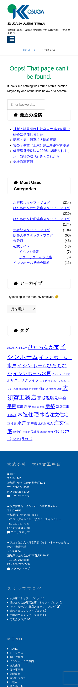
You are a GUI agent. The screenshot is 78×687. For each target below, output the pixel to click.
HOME (13, 648)
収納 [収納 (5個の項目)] (42, 388)
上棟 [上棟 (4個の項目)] (15, 388)
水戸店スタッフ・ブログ (31, 202)
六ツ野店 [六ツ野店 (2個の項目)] (33, 389)
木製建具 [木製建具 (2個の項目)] (11, 415)
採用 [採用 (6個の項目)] (20, 406)
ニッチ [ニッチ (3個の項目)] (43, 380)
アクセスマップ (20, 496)
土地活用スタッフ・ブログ (26, 615)
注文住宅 (15, 665)
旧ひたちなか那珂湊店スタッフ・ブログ (34, 602)
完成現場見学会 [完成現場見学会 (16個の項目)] (51, 398)
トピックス (16, 652)
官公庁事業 (16, 669)
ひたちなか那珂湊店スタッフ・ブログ (41, 219)
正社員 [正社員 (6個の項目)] (12, 423)
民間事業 (15, 673)
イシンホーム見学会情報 (31, 263)
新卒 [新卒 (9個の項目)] (27, 407)
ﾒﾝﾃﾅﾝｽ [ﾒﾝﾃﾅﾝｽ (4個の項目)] (16, 439)
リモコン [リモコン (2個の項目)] (52, 380)
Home (28, 50)
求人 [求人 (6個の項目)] (50, 423)
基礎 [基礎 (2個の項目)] (59, 389)
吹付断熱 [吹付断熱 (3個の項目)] (51, 388)
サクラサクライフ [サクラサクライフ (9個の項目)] (24, 380)
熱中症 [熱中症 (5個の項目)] (17, 431)
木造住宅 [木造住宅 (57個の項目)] (28, 414)
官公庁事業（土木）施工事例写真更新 (41, 145)
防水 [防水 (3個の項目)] (50, 432)
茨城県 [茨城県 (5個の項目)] (35, 431)
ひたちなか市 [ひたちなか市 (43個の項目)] (43, 347)
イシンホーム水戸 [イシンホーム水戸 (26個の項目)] (32, 373)
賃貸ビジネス (18, 678)
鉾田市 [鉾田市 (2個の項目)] (43, 432)
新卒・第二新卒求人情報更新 (34, 140)
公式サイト (21, 246)
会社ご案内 (16, 657)
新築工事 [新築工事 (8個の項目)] (62, 406)
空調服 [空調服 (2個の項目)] (26, 432)
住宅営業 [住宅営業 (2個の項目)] (23, 389)
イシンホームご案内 (22, 661)
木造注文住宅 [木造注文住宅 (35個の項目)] (54, 414)
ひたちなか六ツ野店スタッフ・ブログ (41, 208)
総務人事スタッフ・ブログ (33, 235)
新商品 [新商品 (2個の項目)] (35, 407)
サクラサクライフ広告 (35, 257)
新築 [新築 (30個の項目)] (50, 406)
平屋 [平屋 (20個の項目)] (11, 406)
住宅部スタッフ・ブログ (31, 230)
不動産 (14, 682)
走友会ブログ (18, 619)
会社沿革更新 (23, 162)
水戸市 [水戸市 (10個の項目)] (32, 423)
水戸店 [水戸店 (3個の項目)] (42, 423)
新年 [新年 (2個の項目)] (42, 407)
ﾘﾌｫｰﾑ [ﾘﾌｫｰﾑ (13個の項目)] (27, 439)
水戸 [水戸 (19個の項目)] (21, 423)
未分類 (18, 241)
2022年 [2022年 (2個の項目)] (11, 348)
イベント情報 (29, 252)
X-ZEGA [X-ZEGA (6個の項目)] (21, 347)
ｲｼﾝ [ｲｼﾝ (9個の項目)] (57, 432)
